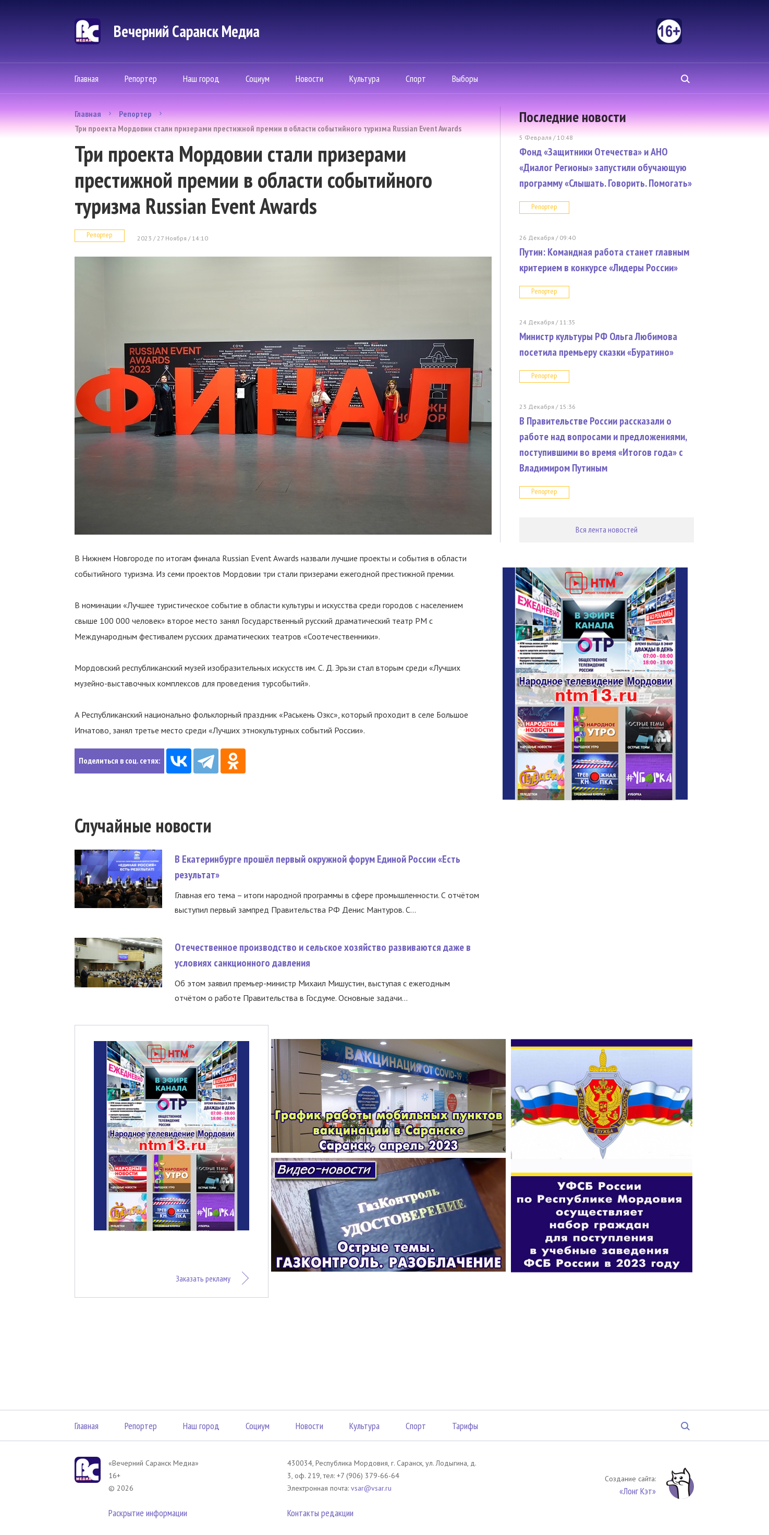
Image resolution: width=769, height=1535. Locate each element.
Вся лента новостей (607, 529)
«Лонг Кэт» (637, 1491)
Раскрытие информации (147, 1513)
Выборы (465, 78)
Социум (258, 78)
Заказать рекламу (203, 1278)
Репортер (141, 78)
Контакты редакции (320, 1513)
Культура (364, 78)
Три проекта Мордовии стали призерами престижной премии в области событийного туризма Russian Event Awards (268, 128)
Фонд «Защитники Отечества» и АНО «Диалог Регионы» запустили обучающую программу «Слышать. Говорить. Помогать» (605, 167)
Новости (309, 78)
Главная (87, 78)
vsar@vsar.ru (371, 1488)
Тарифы (465, 1426)
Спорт (416, 78)
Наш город (201, 78)
